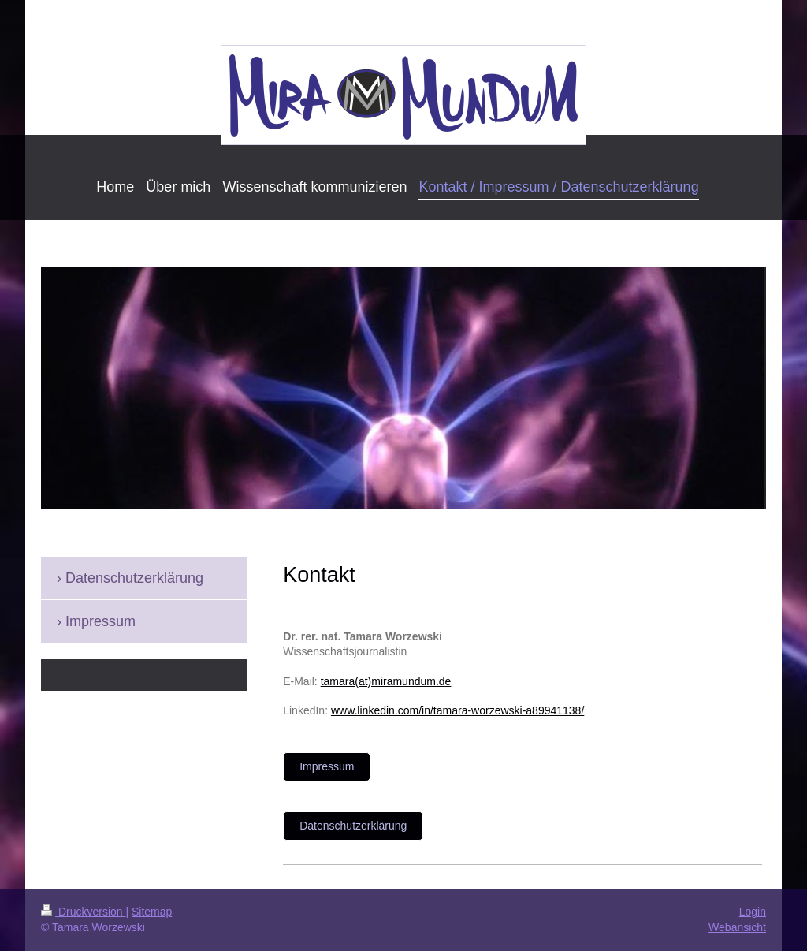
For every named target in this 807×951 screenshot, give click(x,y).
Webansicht (737, 927)
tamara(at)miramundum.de (386, 681)
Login (752, 911)
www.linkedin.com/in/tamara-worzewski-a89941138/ (457, 710)
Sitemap (152, 911)
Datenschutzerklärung (353, 825)
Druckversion (83, 911)
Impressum (326, 766)
